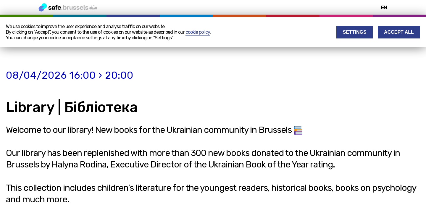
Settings (355, 32)
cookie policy (197, 32)
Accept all (399, 32)
